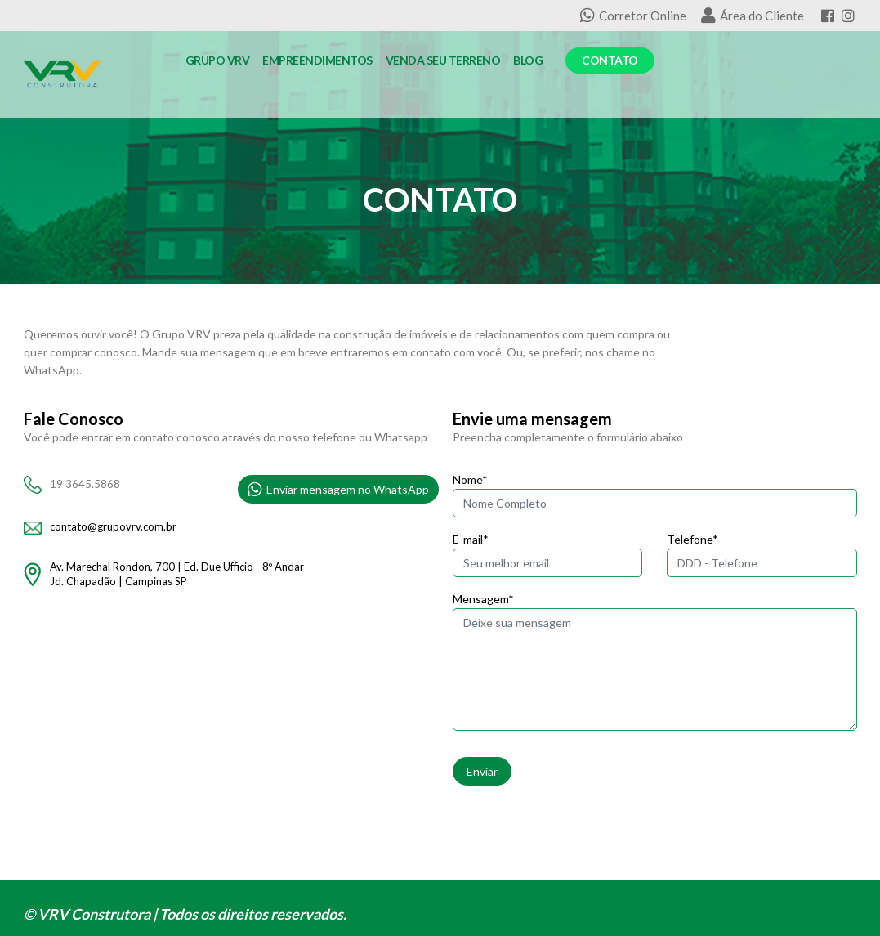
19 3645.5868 (85, 483)
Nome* (470, 479)
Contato (610, 60)
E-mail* (471, 539)
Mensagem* (483, 599)
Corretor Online (633, 15)
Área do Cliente (752, 15)
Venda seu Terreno (443, 60)
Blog (528, 60)
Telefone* (692, 539)
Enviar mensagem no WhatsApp (338, 489)
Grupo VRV (217, 60)
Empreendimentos (317, 60)
